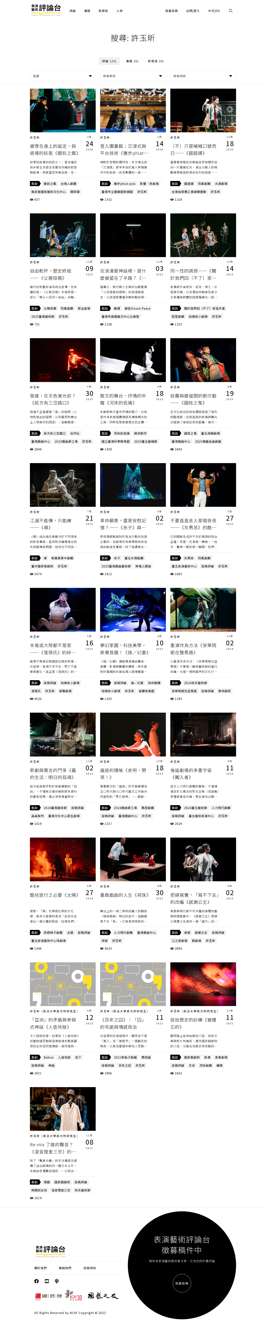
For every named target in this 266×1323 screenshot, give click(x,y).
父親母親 (50, 308)
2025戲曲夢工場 (66, 441)
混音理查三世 (61, 1190)
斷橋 (117, 308)
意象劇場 (221, 1057)
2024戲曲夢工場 (125, 808)
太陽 (70, 932)
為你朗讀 (154, 683)
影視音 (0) (156, 61)
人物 (119, 10)
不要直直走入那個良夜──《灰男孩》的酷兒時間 (193, 527)
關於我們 (40, 1268)
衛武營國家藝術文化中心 (48, 191)
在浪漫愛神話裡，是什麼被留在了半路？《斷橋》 (123, 277)
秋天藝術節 (83, 1190)
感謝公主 (201, 932)
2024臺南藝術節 (55, 808)
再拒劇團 (147, 808)
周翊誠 (146, 1057)
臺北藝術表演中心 (201, 816)
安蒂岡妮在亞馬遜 (184, 691)
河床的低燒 (122, 433)
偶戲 (47, 1182)
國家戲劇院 (192, 1057)
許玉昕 (35, 137)
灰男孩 (189, 558)
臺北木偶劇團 (134, 558)
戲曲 (105, 308)
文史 (192, 1065)
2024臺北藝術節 (195, 808)
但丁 (78, 1057)
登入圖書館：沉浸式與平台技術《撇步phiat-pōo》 (123, 153)
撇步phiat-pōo (125, 183)
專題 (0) (132, 61)
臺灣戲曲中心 (40, 441)
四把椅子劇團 (53, 932)
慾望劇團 (178, 316)
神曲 (51, 1065)
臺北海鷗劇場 (210, 433)
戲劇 (34, 183)
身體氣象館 (146, 691)
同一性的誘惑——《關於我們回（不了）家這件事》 (193, 277)
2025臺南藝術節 (42, 316)
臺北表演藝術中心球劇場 (48, 940)
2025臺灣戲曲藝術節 (116, 566)
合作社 (75, 433)
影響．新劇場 (149, 183)
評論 (72, 10)
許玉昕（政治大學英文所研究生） (55, 1011)
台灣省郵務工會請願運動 (189, 191)
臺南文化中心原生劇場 (64, 816)
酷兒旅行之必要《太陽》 (55, 895)
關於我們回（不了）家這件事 (204, 308)
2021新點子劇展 (125, 1057)
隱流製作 (140, 433)
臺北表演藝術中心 (184, 566)
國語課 (189, 183)
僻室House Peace (138, 308)
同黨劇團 (204, 183)
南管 (187, 932)
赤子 (117, 558)
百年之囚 (125, 1065)
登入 (197, 10)
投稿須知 (89, 1268)
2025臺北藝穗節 (145, 441)
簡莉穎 (75, 191)
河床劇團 (206, 1065)
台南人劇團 (68, 183)
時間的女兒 (39, 1190)
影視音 (103, 10)
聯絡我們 (65, 1268)
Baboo (49, 1057)
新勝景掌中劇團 (62, 558)
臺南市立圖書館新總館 (117, 191)
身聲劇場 (65, 691)
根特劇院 (224, 691)
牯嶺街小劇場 (198, 316)
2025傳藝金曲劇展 (208, 441)
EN (218, 10)
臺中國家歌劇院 (42, 566)
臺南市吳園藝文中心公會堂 (120, 316)
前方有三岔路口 (55, 433)
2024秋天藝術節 (195, 683)
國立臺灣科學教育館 (116, 441)
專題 (87, 10)
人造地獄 (64, 1057)
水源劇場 (221, 183)
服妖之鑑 (50, 183)
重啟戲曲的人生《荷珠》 (125, 895)
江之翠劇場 (179, 940)
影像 (207, 1057)
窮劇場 (196, 940)
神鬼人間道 (143, 566)
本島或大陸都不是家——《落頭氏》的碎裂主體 (53, 652)
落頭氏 (36, 691)
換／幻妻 (137, 683)
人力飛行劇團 (221, 808)
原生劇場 (84, 308)
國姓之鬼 (190, 433)
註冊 (189, 10)
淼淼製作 (37, 816)
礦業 (219, 1065)
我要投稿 (171, 10)
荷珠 (105, 940)
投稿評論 (207, 566)
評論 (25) (109, 61)
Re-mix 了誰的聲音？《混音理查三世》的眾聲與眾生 (53, 1151)
